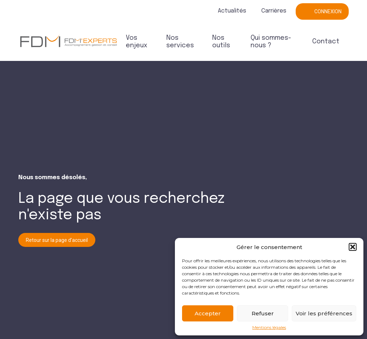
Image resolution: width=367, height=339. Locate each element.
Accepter (208, 313)
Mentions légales (269, 327)
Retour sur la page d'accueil (57, 240)
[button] (352, 246)
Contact (325, 41)
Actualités (232, 11)
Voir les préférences (324, 313)
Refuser (263, 313)
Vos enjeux (136, 42)
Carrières (273, 11)
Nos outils (221, 42)
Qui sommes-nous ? (271, 42)
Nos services (180, 42)
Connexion (328, 11)
